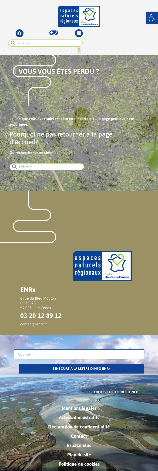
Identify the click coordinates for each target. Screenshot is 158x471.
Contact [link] (79, 436)
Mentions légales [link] (79, 408)
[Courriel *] (79, 354)
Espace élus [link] (79, 445)
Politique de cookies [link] (79, 464)
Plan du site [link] (79, 454)
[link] (152, 18)
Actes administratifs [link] (79, 417)
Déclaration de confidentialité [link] (79, 426)
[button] (79, 50)
